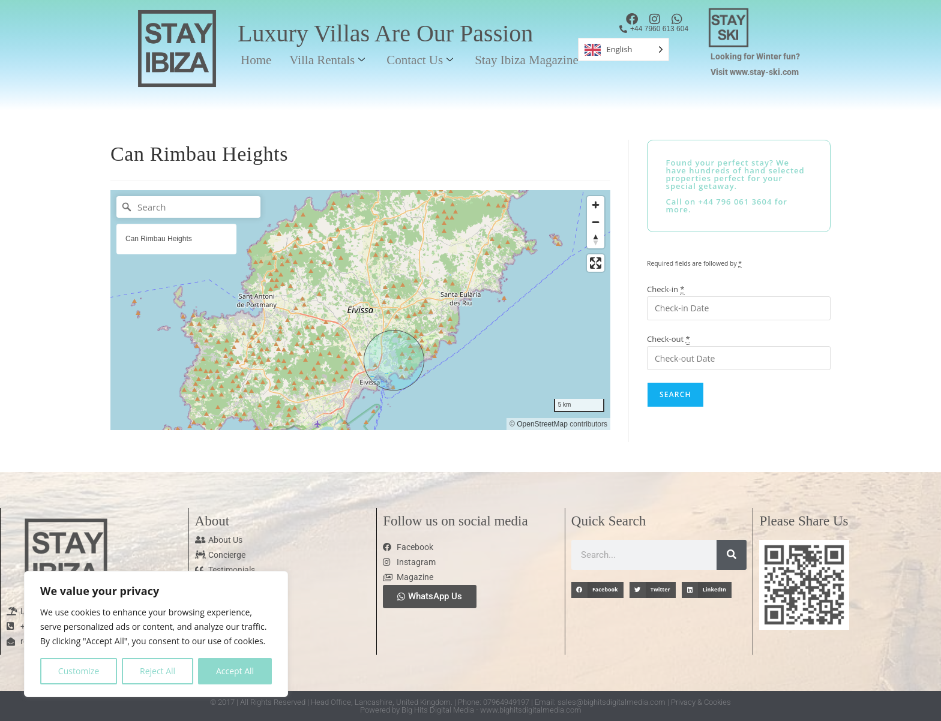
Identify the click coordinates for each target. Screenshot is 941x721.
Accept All (235, 671)
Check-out (668, 339)
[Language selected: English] (623, 49)
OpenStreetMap (542, 424)
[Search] (188, 207)
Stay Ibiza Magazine (527, 60)
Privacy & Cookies (701, 702)
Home (256, 60)
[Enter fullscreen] (595, 263)
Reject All (157, 671)
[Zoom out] (595, 222)
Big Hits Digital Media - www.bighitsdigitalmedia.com (491, 709)
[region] (156, 634)
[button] (597, 590)
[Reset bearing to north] (595, 239)
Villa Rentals (327, 60)
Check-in (666, 289)
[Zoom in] (595, 205)
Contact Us (419, 60)
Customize (78, 671)
